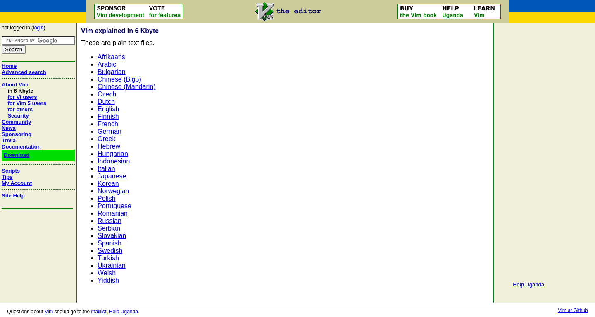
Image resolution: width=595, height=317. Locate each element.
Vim (49, 312)
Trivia (9, 140)
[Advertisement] (528, 149)
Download (16, 155)
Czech (107, 94)
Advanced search (24, 72)
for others (20, 109)
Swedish (110, 250)
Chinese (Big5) (119, 79)
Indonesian (114, 161)
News (9, 128)
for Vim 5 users (26, 103)
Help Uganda (528, 284)
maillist (98, 312)
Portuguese (114, 205)
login (38, 28)
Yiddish (108, 280)
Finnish (108, 116)
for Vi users (22, 97)
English (108, 109)
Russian (109, 220)
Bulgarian (112, 71)
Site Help (13, 195)
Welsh (107, 272)
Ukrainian (112, 265)
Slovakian (112, 235)
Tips (7, 177)
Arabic (107, 64)
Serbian (109, 228)
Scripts (11, 171)
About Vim (15, 85)
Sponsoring (16, 134)
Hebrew (109, 146)
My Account (17, 183)
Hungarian (113, 153)
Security (18, 116)
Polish (107, 198)
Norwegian (113, 191)
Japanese (112, 176)
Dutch (106, 101)
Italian (106, 168)
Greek (107, 138)
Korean (108, 183)
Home (9, 66)
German (109, 131)
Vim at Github (573, 310)
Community (16, 122)
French (108, 123)
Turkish (108, 258)
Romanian (113, 213)
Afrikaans (111, 56)
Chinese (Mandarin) (127, 86)
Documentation (21, 147)
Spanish (109, 243)
